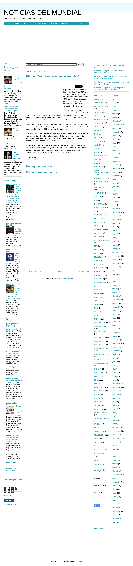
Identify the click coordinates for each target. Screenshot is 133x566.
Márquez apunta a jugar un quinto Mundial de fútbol (12, 439)
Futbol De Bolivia (13, 184)
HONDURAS (99, 279)
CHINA (96, 152)
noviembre (116, 125)
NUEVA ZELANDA (101, 363)
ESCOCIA (98, 226)
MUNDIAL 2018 (82, 23)
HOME (8, 23)
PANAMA (97, 369)
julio (113, 99)
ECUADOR (98, 215)
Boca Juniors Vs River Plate (12, 324)
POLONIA (98, 383)
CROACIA (98, 197)
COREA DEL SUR (101, 182)
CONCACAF (99, 159)
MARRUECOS (99, 312)
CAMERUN (98, 141)
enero (114, 117)
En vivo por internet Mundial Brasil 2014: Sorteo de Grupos (11, 109)
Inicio (60, 271)
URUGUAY (98, 449)
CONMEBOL (99, 167)
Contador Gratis (10, 504)
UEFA (96, 446)
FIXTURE (27, 23)
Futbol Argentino (13, 284)
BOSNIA (97, 134)
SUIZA (96, 428)
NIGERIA (97, 360)
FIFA (35, 160)
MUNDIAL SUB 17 (41, 23)
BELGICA (97, 130)
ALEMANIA (98, 99)
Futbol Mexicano (12, 436)
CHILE (96, 148)
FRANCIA (98, 257)
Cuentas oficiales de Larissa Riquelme (17, 155)
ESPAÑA (97, 237)
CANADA (97, 145)
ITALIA (96, 297)
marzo (114, 110)
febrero (115, 114)
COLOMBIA (98, 156)
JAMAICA (97, 301)
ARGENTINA (99, 119)
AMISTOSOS (99, 103)
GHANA (97, 261)
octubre (115, 128)
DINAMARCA (99, 207)
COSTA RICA (99, 193)
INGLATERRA (99, 282)
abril (114, 150)
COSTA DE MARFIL (101, 187)
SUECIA (97, 424)
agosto (114, 136)
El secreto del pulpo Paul (17, 130)
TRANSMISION (100, 435)
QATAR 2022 (99, 391)
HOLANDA (98, 275)
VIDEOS (54, 23)
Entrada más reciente (36, 271)
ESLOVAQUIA (99, 229)
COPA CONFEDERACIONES (102, 172)
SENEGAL (98, 402)
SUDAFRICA (99, 409)
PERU (96, 380)
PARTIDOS (98, 376)
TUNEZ (97, 438)
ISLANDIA (98, 293)
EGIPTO (97, 218)
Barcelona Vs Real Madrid (13, 224)
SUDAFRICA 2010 (101, 413)
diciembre (116, 121)
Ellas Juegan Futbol (11, 250)
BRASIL (17, 23)
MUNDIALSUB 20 (66, 23)
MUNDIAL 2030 (100, 345)
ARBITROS (98, 112)
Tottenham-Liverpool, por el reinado (18, 411)
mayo (114, 106)
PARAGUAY (98, 373)
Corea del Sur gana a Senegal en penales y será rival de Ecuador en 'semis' (110, 89)
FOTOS (97, 253)
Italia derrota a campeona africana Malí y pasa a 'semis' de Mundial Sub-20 (111, 77)
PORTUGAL (98, 387)
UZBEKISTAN (99, 453)
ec (95, 211)
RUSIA (96, 394)
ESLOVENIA (99, 233)
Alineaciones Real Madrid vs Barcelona (18, 231)
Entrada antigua (83, 271)
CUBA (96, 200)
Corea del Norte (100, 178)
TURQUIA (98, 442)
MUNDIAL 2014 (100, 326)
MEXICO (97, 319)
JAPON (97, 304)
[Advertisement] (42, 54)
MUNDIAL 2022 (100, 337)
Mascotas (97, 315)
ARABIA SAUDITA (101, 106)
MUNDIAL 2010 (100, 322)
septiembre (116, 132)
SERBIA (97, 405)
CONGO (97, 163)
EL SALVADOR (99, 222)
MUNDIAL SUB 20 (101, 354)
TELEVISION (99, 431)
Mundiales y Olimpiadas (11, 469)
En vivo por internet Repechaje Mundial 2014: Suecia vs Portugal (11, 70)
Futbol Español (12, 378)
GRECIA (97, 264)
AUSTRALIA (98, 123)
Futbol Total (11, 462)
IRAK (96, 286)
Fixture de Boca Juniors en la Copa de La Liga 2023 (14, 329)
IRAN (96, 290)
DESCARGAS (99, 204)
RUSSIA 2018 (99, 398)
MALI (96, 308)
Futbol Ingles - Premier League (12, 404)
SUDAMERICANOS (101, 418)
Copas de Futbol (12, 352)
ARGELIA (97, 116)
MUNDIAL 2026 (100, 341)
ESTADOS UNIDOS (101, 240)
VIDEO (96, 464)
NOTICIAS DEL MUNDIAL (43, 12)
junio (114, 103)
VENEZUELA (99, 460)
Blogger (79, 561)
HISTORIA (98, 271)
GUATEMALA (99, 268)
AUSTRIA (97, 127)
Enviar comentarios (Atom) (63, 279)
